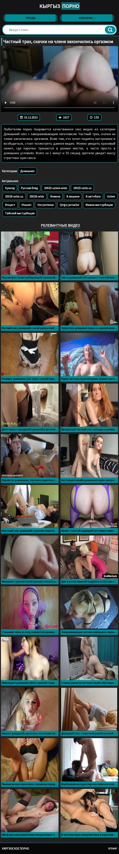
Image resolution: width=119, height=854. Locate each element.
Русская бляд (29, 188)
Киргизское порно (15, 848)
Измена (55, 196)
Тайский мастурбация (20, 213)
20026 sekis (36, 196)
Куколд (10, 188)
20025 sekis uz (82, 188)
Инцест (10, 205)
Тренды (30, 18)
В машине (73, 196)
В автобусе (93, 196)
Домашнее (27, 171)
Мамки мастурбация (99, 205)
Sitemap (112, 848)
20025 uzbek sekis (55, 188)
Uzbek (111, 196)
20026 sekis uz (14, 196)
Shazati (26, 205)
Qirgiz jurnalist (69, 205)
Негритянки (45, 205)
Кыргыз (59, 6)
